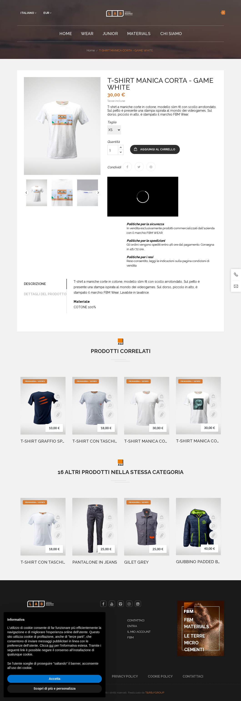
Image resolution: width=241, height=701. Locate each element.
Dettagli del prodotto (45, 294)
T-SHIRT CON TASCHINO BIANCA (42, 562)
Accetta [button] (54, 679)
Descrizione (35, 284)
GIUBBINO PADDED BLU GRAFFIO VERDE (198, 562)
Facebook (103, 604)
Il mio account (139, 631)
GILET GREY (136, 562)
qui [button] (51, 645)
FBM (130, 637)
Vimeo (121, 604)
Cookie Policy (160, 676)
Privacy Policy (125, 676)
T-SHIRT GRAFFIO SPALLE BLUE (42, 441)
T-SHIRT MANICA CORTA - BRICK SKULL (198, 441)
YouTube (112, 604)
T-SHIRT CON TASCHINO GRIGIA (94, 441)
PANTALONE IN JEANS (94, 562)
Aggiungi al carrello (157, 149)
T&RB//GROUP (154, 692)
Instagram (129, 604)
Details (58, 414)
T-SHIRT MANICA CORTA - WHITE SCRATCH (146, 441)
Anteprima (58, 405)
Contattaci (135, 620)
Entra (132, 626)
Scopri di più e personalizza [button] (54, 688)
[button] (217, 12)
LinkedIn (138, 604)
